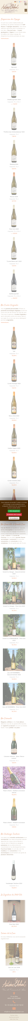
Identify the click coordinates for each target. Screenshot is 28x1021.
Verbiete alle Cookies (14, 514)
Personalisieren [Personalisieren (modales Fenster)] (14, 518)
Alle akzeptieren (14, 511)
